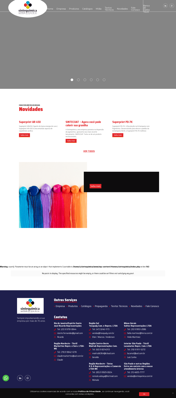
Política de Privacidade (89, 391)
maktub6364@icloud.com (103, 353)
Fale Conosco (118, 6)
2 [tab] (78, 80)
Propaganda (101, 306)
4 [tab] (91, 80)
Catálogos (78, 6)
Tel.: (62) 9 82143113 (101, 349)
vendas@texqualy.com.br (103, 333)
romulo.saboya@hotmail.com (105, 376)
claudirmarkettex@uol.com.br (70, 356)
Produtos (67, 6)
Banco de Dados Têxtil (131, 6)
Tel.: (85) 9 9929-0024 (102, 372)
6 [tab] (104, 80)
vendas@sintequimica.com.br (139, 376)
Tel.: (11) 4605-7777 (135, 372)
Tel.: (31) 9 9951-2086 (136, 329)
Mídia (87, 6)
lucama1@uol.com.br (136, 353)
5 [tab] (97, 80)
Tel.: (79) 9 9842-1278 (67, 352)
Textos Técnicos (95, 6)
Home (49, 6)
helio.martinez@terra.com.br (139, 333)
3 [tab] (85, 80)
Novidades (107, 6)
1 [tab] (72, 80)
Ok (144, 394)
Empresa (57, 6)
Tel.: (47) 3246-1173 (100, 329)
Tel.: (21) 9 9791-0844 (66, 329)
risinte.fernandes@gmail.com (70, 333)
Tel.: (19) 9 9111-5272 (136, 349)
